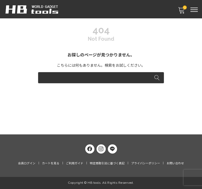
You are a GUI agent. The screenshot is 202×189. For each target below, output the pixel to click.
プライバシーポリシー (145, 163)
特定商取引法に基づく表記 (107, 163)
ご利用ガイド (74, 163)
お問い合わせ (175, 163)
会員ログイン (27, 163)
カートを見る (50, 163)
